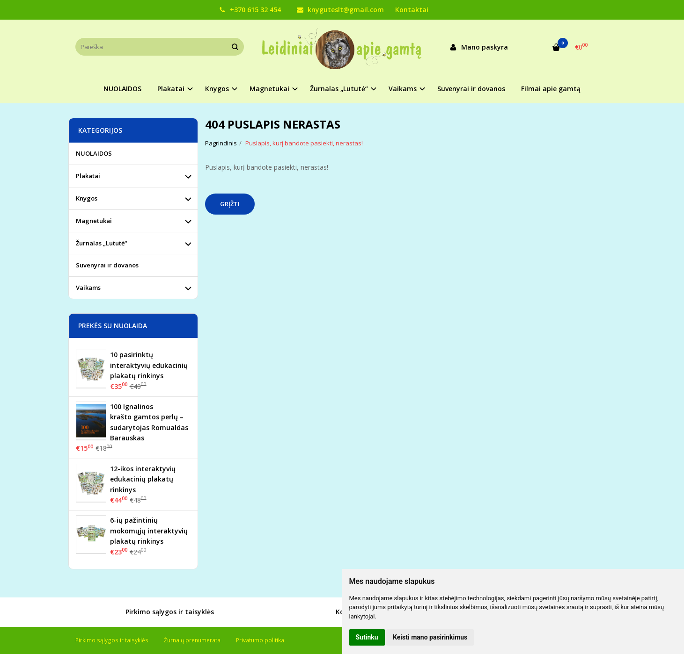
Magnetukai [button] (269, 88)
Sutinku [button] (367, 637)
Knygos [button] (217, 88)
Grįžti (230, 204)
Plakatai (88, 176)
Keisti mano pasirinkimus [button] (430, 637)
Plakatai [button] (170, 88)
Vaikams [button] (403, 88)
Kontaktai (411, 9)
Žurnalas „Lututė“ (101, 243)
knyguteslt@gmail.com (340, 9)
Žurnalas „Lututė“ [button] (339, 88)
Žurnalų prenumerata (192, 640)
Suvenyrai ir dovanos (471, 88)
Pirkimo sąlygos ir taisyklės (159, 612)
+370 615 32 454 (250, 9)
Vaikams (88, 287)
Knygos (86, 198)
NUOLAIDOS (122, 88)
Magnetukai (94, 220)
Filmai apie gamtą (551, 88)
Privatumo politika (260, 640)
